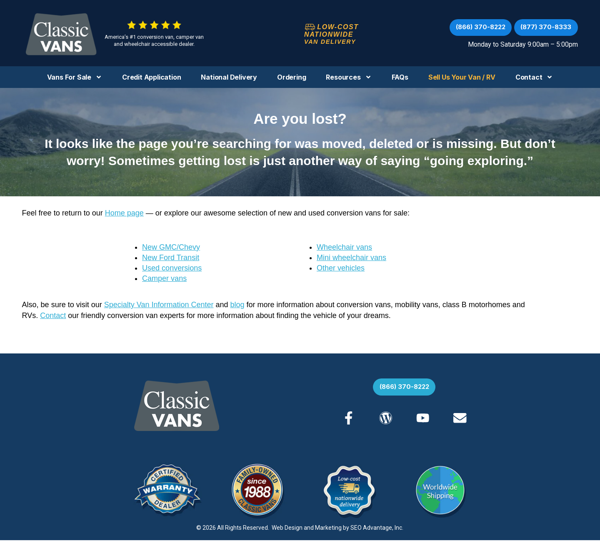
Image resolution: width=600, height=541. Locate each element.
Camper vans (164, 278)
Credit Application (151, 77)
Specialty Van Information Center (159, 305)
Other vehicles (341, 268)
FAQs (400, 77)
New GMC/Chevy (171, 247)
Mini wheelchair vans (351, 257)
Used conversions (172, 268)
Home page (124, 213)
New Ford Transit (170, 257)
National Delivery (229, 77)
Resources (348, 77)
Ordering (291, 77)
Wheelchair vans (344, 247)
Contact (534, 77)
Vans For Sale (74, 77)
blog (237, 305)
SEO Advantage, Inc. (376, 528)
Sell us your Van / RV (461, 77)
